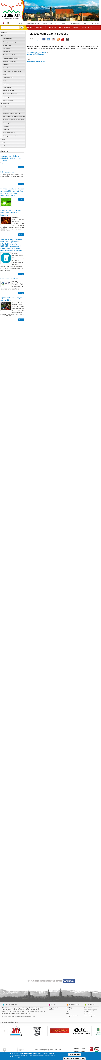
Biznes (45, 23)
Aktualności (30, 27)
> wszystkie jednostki (72, 1016)
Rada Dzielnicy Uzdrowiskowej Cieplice (12, 55)
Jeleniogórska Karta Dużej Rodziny (37, 61)
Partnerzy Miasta (7, 87)
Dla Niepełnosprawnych (9, 132)
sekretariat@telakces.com (36, 54)
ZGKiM (68, 1014)
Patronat (95, 23)
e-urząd (89, 27)
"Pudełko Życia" (7, 123)
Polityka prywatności (79, 1048)
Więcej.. (21, 167)
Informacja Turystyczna (90, 1010)
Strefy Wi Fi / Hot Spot (8, 90)
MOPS (68, 1010)
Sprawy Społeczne (64, 27)
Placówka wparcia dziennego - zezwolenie (13, 119)
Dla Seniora (6, 129)
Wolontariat (6, 126)
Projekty (75, 27)
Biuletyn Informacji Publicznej (53, 1008)
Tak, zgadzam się (74, 1055)
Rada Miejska (6, 51)
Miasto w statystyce (89, 1016)
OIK (67, 1012)
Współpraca (6, 84)
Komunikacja (6, 97)
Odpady (86, 23)
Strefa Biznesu (88, 1008)
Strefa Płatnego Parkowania (10, 93)
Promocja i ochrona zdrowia (10, 110)
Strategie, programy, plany (9, 42)
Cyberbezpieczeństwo (8, 100)
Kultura (64, 23)
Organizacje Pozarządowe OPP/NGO (12, 113)
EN (3, 23)
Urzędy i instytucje (7, 67)
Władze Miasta (6, 48)
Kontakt (84, 27)
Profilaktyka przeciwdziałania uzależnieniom (14, 116)
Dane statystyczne (7, 38)
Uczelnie (5, 80)
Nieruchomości (75, 23)
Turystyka (54, 23)
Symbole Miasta (7, 45)
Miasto (21, 23)
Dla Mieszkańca (51, 27)
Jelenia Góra (39, 27)
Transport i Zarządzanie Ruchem (11, 58)
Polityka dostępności (79, 1051)
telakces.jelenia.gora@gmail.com (37, 52)
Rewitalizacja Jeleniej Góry (9, 61)
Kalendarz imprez (33, 23)
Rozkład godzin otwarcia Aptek (10, 136)
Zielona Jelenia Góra (8, 77)
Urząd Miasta (6, 64)
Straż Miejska (70, 1008)
